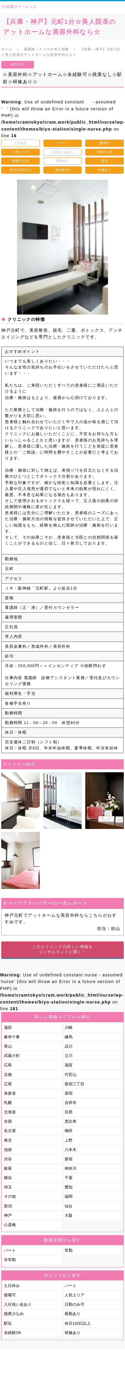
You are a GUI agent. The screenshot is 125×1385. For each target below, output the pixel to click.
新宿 (69, 1159)
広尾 (8, 1084)
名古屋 (10, 1131)
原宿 (69, 1093)
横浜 (8, 1178)
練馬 (69, 1037)
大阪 (69, 1215)
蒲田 (8, 1028)
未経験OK (12, 1333)
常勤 (69, 1250)
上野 (69, 1140)
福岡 (69, 1196)
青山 (8, 1046)
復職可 (10, 1295)
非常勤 (10, 1260)
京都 (8, 1075)
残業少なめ (14, 1314)
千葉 (69, 1178)
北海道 (10, 1112)
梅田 (69, 1131)
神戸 (8, 1215)
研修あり (72, 1333)
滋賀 (69, 1065)
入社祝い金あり (18, 1304)
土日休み (12, 1286)
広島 (8, 1065)
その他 (10, 1196)
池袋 (8, 1150)
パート (10, 1250)
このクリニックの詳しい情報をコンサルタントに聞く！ (62, 949)
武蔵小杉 (12, 1056)
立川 (69, 1056)
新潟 (8, 1206)
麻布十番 (12, 1037)
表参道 (10, 1093)
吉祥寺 (70, 1103)
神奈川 (70, 1168)
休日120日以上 (78, 1323)
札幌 (8, 1103)
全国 (8, 1121)
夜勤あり (72, 1314)
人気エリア (74, 1295)
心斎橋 (10, 1225)
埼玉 (8, 1187)
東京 (8, 1140)
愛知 (69, 1187)
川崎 (69, 1028)
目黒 (69, 1112)
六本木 (70, 1150)
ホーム (6, 49)
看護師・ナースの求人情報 (46, 49)
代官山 (70, 1075)
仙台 (69, 1206)
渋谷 (8, 1159)
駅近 (8, 1323)
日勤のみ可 (74, 1304)
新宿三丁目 (74, 1084)
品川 (69, 1046)
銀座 (8, 1168)
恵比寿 (70, 1121)
